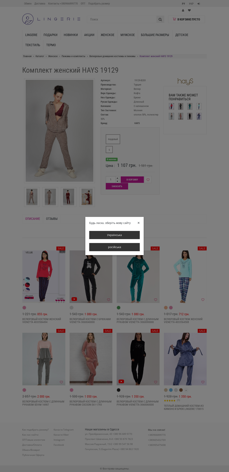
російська (114, 247)
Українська (114, 235)
